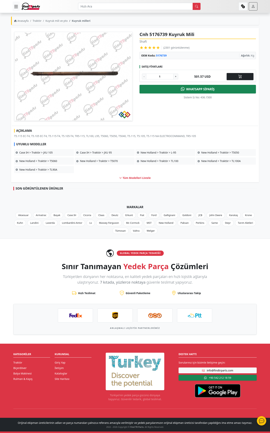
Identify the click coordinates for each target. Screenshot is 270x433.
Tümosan (120, 230)
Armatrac (41, 215)
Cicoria (87, 215)
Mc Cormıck (133, 222)
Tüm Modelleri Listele (135, 178)
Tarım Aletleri (245, 222)
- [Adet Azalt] (144, 76)
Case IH (71, 215)
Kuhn (20, 222)
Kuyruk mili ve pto (56, 21)
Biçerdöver (19, 368)
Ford (154, 215)
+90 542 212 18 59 (217, 378)
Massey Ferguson (109, 222)
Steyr (228, 222)
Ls (90, 222)
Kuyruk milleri (81, 21)
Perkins (200, 222)
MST (149, 222)
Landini (34, 222)
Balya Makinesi (22, 373)
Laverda (50, 222)
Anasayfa (21, 21)
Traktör (37, 21)
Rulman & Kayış (22, 379)
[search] (197, 6)
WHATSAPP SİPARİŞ (198, 89)
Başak (57, 215)
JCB (200, 215)
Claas (101, 215)
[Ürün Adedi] (159, 76)
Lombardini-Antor (72, 222)
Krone (248, 215)
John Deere (215, 215)
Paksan (184, 222)
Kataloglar (61, 373)
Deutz (115, 215)
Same (214, 222)
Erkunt (129, 215)
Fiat (142, 215)
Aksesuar (23, 215)
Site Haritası (62, 379)
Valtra (136, 230)
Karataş (233, 215)
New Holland (166, 222)
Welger (151, 230)
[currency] (243, 6)
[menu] (16, 6)
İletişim (59, 368)
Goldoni (186, 215)
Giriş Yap (60, 362)
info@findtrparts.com (217, 370)
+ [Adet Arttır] (175, 76)
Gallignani (169, 215)
